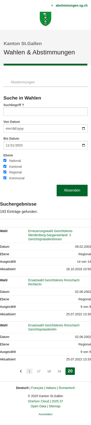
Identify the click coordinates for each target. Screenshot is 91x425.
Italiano (51, 388)
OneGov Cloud (38, 401)
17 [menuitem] (39, 371)
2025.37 (57, 401)
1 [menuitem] (29, 371)
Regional (15, 172)
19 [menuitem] (59, 371)
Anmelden (45, 414)
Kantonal (15, 166)
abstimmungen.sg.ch (72, 5)
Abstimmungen (23, 82)
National (15, 161)
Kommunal (16, 178)
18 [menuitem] (49, 371)
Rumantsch (67, 388)
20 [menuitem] (71, 370)
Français (37, 388)
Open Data (38, 406)
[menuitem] (20, 371)
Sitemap (54, 406)
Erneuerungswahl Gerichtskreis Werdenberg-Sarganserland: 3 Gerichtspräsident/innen (50, 235)
